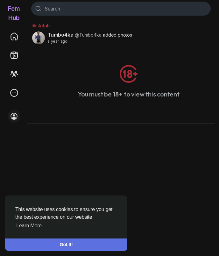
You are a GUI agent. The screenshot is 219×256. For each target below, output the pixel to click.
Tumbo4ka (60, 35)
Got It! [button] (66, 244)
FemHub (14, 13)
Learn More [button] (29, 225)
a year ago (57, 41)
